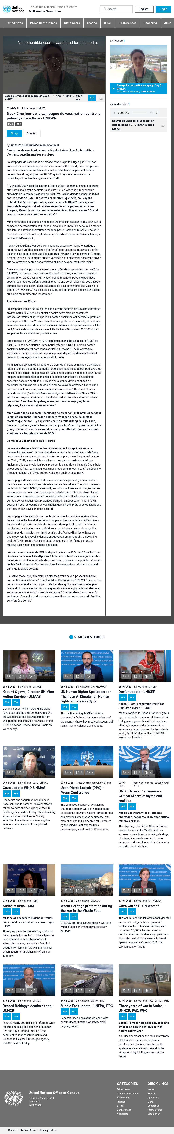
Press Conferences (43, 23)
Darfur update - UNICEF (137, 692)
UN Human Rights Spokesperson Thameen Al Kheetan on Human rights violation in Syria (86, 696)
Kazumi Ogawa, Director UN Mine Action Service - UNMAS (28, 694)
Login (163, 9)
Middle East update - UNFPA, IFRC (87, 1006)
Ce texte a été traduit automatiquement (35, 145)
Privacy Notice (48, 1130)
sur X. (31, 238)
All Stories (122, 1114)
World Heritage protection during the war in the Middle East (86, 908)
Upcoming (150, 23)
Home (150, 1089)
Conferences (127, 23)
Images (92, 23)
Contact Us (153, 1105)
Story (14, 133)
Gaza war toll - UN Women (139, 906)
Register (144, 9)
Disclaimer (153, 1114)
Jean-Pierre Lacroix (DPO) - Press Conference (82, 790)
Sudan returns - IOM (18, 906)
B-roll (107, 23)
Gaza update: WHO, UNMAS (24, 788)
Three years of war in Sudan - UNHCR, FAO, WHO (142, 1008)
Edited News (14, 23)
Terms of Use (154, 1110)
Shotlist (31, 133)
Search (151, 1093)
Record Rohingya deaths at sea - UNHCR (28, 1008)
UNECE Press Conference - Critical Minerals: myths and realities (140, 796)
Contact (12, 1130)
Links (150, 1101)
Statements (72, 23)
